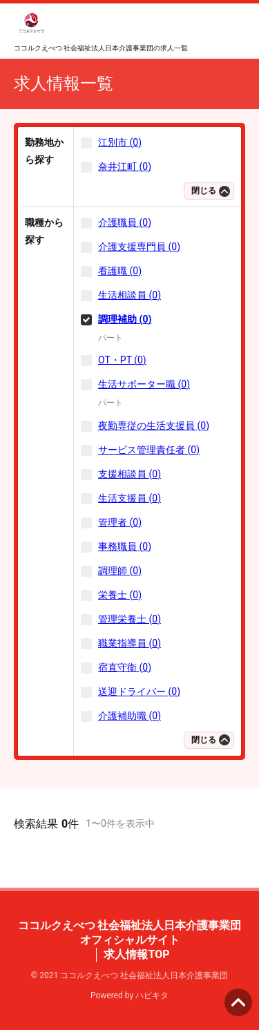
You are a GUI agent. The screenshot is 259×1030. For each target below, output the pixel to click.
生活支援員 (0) (129, 498)
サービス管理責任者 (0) (149, 449)
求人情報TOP (136, 954)
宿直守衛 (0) (124, 667)
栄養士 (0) (120, 594)
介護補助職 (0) (129, 715)
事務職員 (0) (124, 546)
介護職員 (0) (124, 222)
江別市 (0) (120, 142)
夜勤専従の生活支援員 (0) (153, 425)
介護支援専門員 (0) (139, 246)
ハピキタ (152, 995)
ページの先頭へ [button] (238, 1002)
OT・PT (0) (122, 359)
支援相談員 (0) (129, 473)
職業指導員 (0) (129, 643)
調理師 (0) (120, 570)
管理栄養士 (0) (129, 618)
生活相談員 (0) (129, 295)
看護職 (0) (120, 270)
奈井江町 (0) (124, 166)
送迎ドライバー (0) (139, 691)
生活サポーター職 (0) (144, 384)
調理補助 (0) (124, 319)
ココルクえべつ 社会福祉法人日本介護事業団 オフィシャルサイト (130, 932)
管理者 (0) (120, 522)
